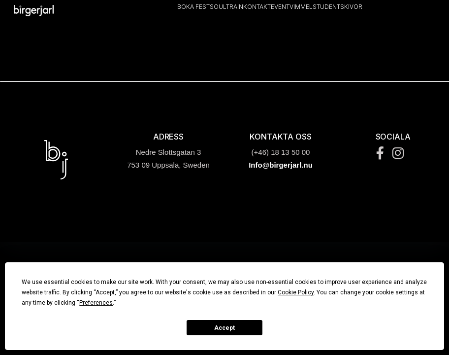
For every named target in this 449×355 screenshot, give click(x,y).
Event (280, 6)
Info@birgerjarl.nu (281, 165)
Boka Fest (193, 6)
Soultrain (226, 6)
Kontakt (257, 6)
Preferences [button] (96, 302)
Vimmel (301, 6)
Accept (224, 327)
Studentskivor (337, 6)
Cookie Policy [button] (296, 292)
